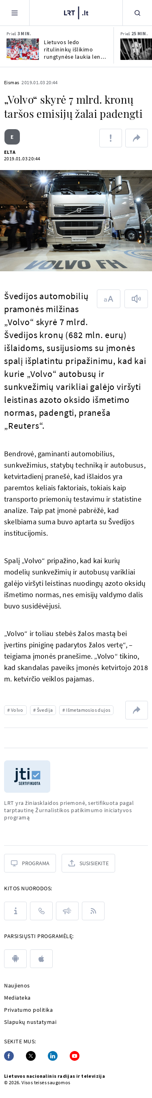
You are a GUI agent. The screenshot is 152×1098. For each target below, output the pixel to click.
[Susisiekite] (88, 863)
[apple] (41, 958)
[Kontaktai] (41, 911)
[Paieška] (137, 13)
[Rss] (93, 911)
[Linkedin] (53, 1056)
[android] (15, 958)
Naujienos (17, 985)
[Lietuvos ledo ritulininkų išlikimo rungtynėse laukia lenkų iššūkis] (22, 49)
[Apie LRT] (15, 911)
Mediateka (17, 997)
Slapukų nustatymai (30, 1022)
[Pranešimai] (67, 911)
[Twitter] (31, 1056)
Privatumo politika (28, 1009)
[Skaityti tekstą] (136, 298)
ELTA (10, 152)
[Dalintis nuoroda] (136, 138)
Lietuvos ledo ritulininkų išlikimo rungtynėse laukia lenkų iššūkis (75, 49)
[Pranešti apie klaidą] (110, 138)
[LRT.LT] (76, 12)
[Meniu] (14, 13)
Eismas (11, 82)
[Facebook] (9, 1056)
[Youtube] (74, 1056)
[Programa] (30, 863)
